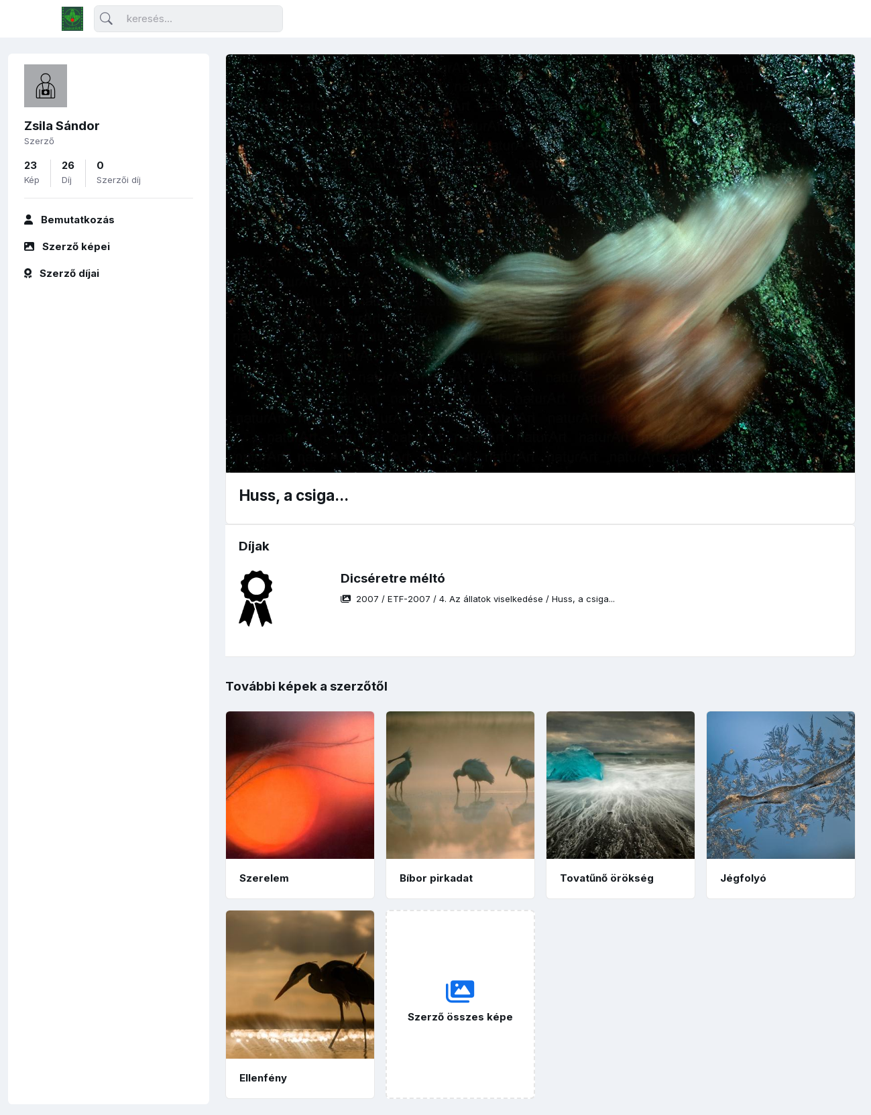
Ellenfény (263, 1077)
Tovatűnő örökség (607, 878)
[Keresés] (188, 19)
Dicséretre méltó (393, 578)
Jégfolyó (743, 878)
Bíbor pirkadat (436, 878)
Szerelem (264, 878)
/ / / (478, 598)
